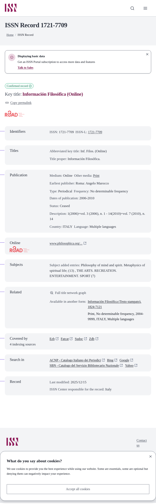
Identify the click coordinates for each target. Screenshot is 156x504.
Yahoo (133, 367)
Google (128, 361)
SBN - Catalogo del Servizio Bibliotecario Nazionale (86, 367)
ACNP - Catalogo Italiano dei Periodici (77, 361)
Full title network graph (69, 294)
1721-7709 (95, 133)
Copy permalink (19, 103)
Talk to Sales (26, 68)
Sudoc (80, 340)
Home (10, 35)
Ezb (52, 340)
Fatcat (65, 340)
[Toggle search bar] (132, 8)
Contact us (141, 444)
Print (96, 176)
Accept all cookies (78, 489)
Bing (113, 361)
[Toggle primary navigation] (145, 8)
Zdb (93, 340)
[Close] (150, 456)
